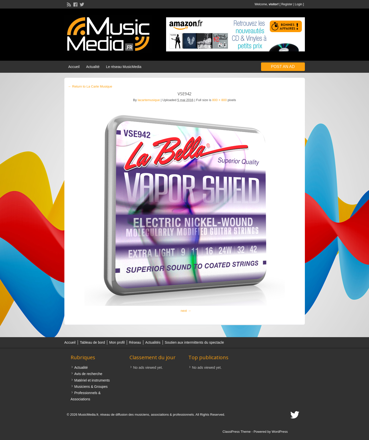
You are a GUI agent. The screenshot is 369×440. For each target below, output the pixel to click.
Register (287, 4)
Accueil (74, 67)
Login (298, 4)
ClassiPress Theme (236, 431)
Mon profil (117, 342)
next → (186, 311)
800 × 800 (219, 100)
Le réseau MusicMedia (123, 67)
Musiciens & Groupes (91, 387)
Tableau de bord (92, 342)
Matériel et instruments (92, 380)
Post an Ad (283, 66)
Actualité (93, 67)
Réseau (135, 342)
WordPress (280, 431)
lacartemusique (149, 100)
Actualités (153, 342)
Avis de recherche (88, 374)
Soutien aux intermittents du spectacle (194, 342)
